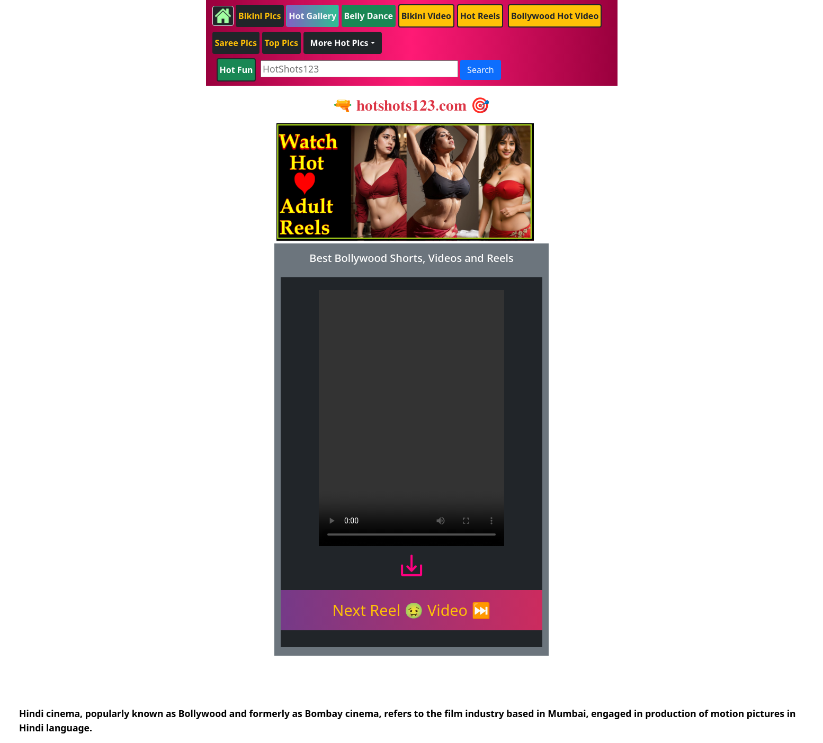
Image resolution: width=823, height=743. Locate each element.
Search (480, 70)
